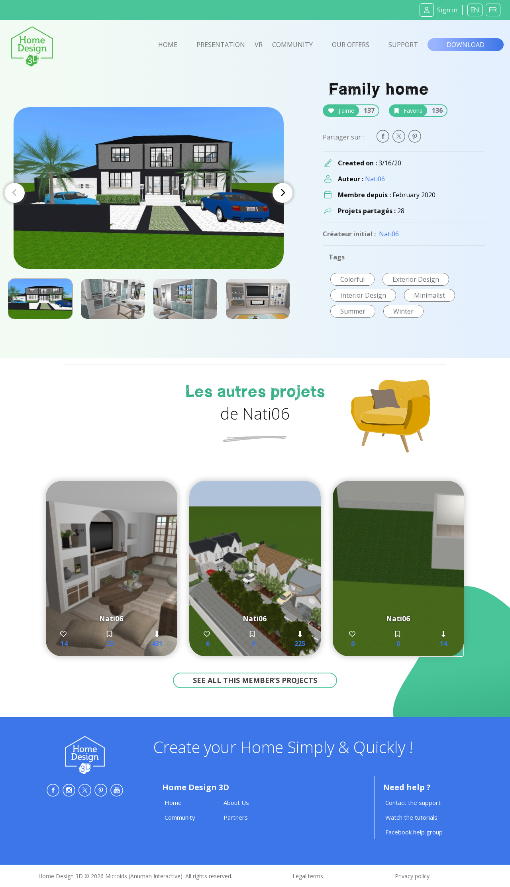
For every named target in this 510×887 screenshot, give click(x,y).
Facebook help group (414, 832)
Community (292, 44)
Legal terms (307, 876)
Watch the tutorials (411, 817)
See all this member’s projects (255, 680)
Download (465, 44)
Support (403, 44)
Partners (236, 817)
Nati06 (375, 179)
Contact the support (413, 803)
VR (259, 44)
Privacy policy (412, 876)
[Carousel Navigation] (148, 193)
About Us (236, 803)
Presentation (220, 44)
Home (167, 44)
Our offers (350, 44)
